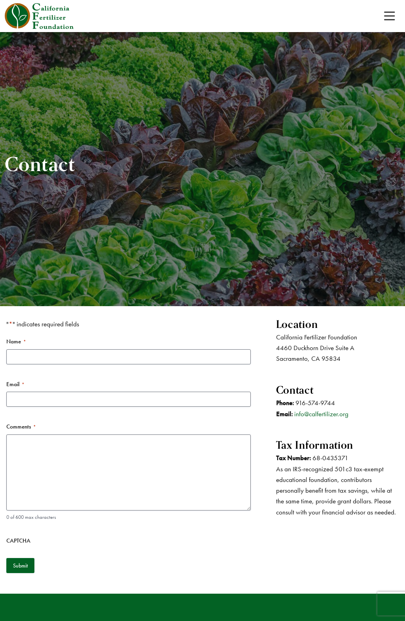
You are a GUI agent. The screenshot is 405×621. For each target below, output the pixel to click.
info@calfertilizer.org (321, 414)
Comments (21, 427)
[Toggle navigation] (389, 16)
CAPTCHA (18, 541)
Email (15, 384)
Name (16, 341)
